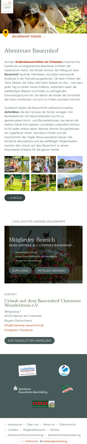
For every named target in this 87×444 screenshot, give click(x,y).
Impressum (15, 424)
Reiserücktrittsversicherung (25, 435)
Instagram (11, 330)
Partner (55, 430)
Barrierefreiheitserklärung (64, 435)
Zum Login (20, 270)
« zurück (15, 198)
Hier (72, 13)
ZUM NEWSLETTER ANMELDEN (29, 340)
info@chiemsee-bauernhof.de (24, 325)
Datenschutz (68, 424)
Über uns (32, 424)
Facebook (26, 330)
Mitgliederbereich (34, 430)
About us (49, 424)
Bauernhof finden (28, 36)
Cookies (13, 430)
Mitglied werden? (52, 270)
